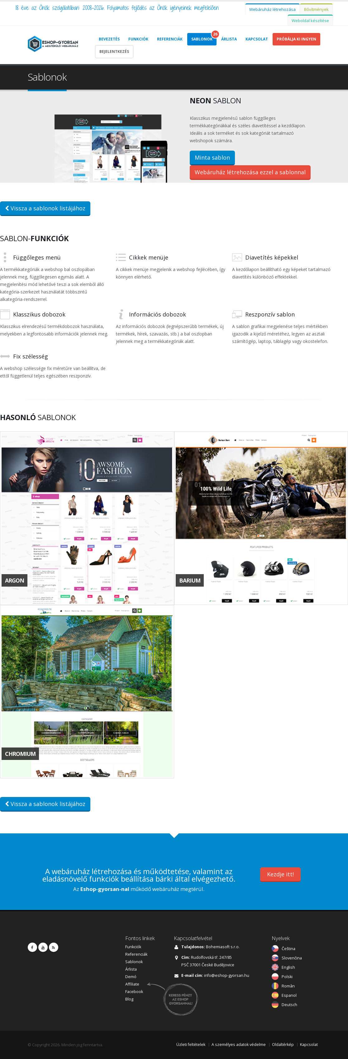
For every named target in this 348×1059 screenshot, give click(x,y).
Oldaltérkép (283, 1044)
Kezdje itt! (280, 873)
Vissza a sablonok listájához (45, 207)
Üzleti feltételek (190, 1044)
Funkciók (138, 39)
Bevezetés (109, 39)
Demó (130, 976)
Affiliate (132, 983)
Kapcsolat (257, 39)
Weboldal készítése (310, 20)
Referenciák (170, 39)
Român (288, 985)
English (288, 966)
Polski (287, 976)
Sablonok (201, 39)
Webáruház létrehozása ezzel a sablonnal (250, 172)
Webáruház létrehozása (272, 9)
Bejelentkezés (114, 51)
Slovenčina (292, 957)
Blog (129, 998)
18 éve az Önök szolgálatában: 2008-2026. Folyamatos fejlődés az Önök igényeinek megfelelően (117, 8)
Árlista (229, 39)
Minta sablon (212, 157)
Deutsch (289, 1004)
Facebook (134, 991)
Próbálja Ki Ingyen (296, 39)
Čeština (288, 948)
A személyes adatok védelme (239, 1044)
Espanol (289, 994)
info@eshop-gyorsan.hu (226, 974)
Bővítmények (316, 9)
